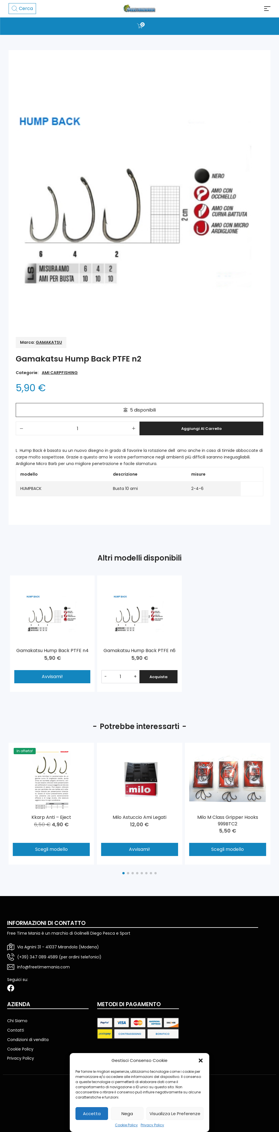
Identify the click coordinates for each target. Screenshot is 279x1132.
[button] (201, 1060)
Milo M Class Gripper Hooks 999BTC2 (227, 820)
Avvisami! (139, 849)
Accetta (92, 1114)
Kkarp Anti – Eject (51, 817)
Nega (127, 1114)
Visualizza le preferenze (175, 1114)
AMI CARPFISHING (60, 373)
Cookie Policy (126, 1125)
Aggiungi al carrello (201, 428)
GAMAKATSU (49, 342)
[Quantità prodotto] (77, 428)
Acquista (157, 675)
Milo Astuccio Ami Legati (139, 817)
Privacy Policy (152, 1125)
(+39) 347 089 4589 (37, 957)
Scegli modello (51, 849)
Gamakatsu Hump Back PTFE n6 (139, 650)
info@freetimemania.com (43, 967)
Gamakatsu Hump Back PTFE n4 (52, 650)
